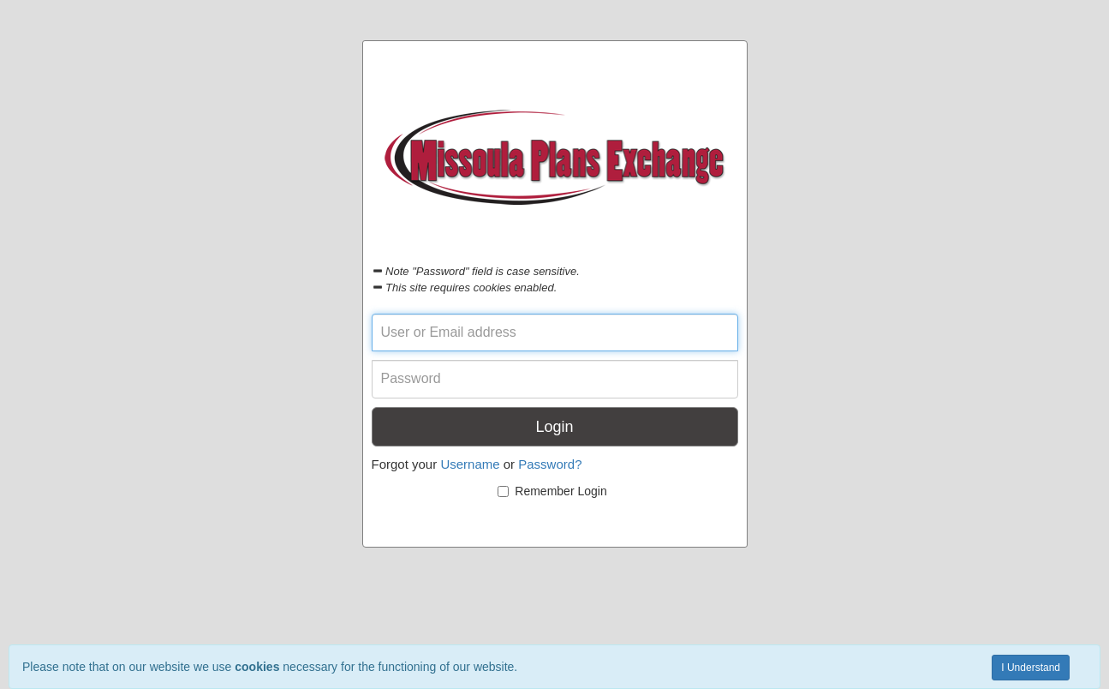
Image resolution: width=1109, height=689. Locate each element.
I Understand (1030, 668)
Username (469, 464)
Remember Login (552, 491)
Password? (549, 464)
